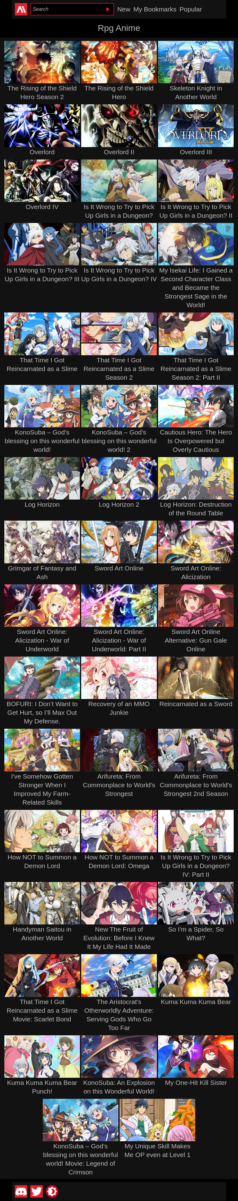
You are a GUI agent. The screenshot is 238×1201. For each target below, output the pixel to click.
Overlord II (119, 151)
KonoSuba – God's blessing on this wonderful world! (42, 441)
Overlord (42, 151)
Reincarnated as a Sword (195, 703)
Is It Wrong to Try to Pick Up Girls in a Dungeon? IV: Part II (196, 866)
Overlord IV (42, 206)
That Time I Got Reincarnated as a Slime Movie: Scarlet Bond (42, 1010)
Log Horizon (42, 504)
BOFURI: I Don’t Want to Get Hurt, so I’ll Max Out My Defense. (42, 712)
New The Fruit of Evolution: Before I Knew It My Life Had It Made (119, 938)
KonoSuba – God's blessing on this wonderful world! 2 (119, 441)
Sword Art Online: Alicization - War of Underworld (42, 640)
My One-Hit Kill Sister (196, 1082)
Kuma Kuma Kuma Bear (196, 1001)
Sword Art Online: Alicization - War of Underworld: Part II (119, 640)
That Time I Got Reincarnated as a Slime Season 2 (119, 368)
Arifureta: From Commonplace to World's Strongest (119, 785)
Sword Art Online (119, 568)
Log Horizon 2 (119, 504)
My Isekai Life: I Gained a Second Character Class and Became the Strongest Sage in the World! (196, 287)
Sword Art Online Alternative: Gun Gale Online (196, 640)
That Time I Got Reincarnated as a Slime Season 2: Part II (196, 368)
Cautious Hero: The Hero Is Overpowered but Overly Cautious (196, 441)
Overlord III (196, 151)
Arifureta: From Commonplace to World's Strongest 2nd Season (196, 785)
